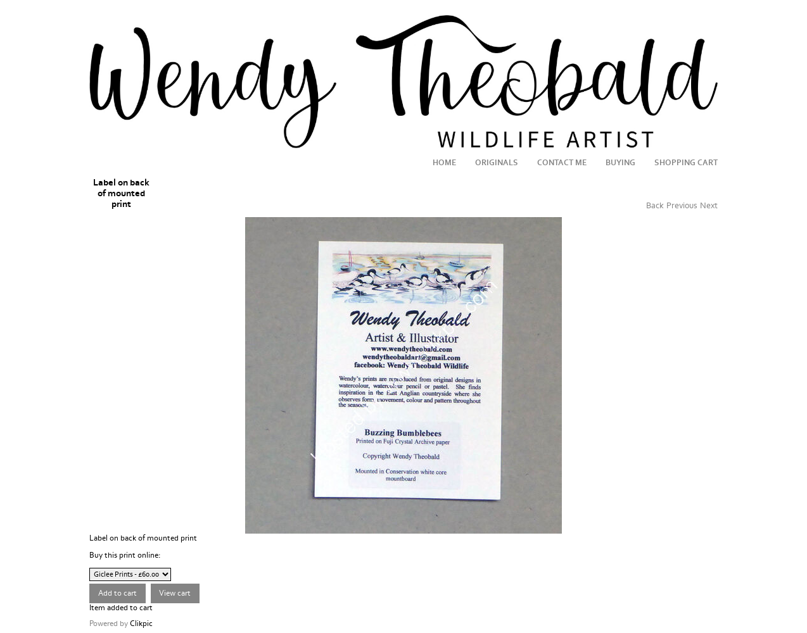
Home (444, 162)
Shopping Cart (686, 162)
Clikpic (141, 623)
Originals (496, 162)
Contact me (562, 162)
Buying (620, 162)
